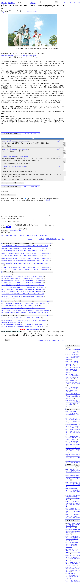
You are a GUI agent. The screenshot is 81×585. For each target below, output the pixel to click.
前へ (79, 2)
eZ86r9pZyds (24, 166)
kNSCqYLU (35, 11)
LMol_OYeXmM (25, 141)
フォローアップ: (5, 191)
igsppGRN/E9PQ (29, 11)
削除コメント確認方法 (40, 238)
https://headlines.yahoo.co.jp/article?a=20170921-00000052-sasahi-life (19, 55)
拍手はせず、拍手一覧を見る (32, 133)
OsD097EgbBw (25, 156)
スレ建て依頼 (29, 238)
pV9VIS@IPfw (24, 149)
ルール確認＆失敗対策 (14, 233)
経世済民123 (11, 3)
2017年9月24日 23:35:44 (9, 156)
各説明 (48, 200)
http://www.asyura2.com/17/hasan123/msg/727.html (9, 9)
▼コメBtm (70, 2)
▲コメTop (62, 2)
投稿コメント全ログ (6, 238)
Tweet (2, 12)
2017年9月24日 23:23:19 (9, 149)
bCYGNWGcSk (19, 141)
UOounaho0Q (19, 149)
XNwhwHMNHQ (20, 156)
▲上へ (30, 241)
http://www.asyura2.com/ (33, 332)
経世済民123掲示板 (51, 241)
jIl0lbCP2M (19, 166)
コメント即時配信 (19, 238)
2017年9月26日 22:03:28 (9, 166)
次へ (75, 2)
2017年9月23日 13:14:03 (9, 141)
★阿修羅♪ (4, 3)
